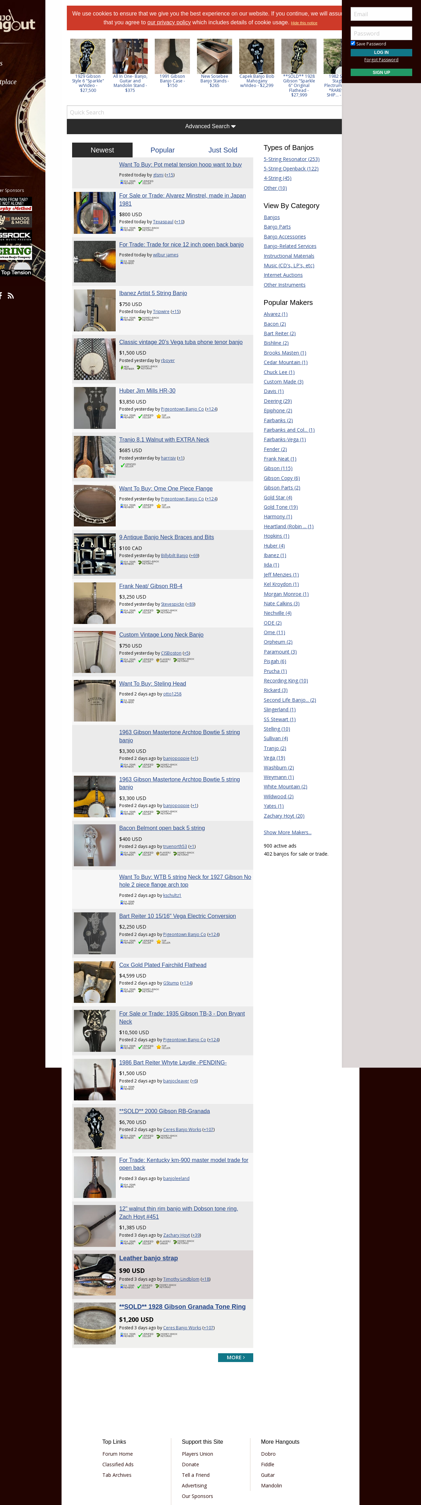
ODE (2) (267, 631)
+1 (192, 453)
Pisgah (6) (269, 669)
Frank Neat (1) (274, 467)
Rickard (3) (270, 698)
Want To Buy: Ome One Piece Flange (177, 478)
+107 (220, 1067)
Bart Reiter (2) (274, 341)
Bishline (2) (270, 351)
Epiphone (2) (272, 419)
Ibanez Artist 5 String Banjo (165, 302)
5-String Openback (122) (285, 177)
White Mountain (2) (279, 795)
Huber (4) (268, 554)
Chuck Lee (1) (273, 380)
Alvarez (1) (270, 322)
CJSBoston (183, 625)
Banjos (266, 225)
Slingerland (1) (274, 717)
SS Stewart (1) (274, 727)
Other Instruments (279, 293)
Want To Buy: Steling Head (164, 650)
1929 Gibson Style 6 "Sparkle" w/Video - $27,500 (106, 92)
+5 (198, 625)
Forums (26, 63)
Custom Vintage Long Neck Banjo (173, 607)
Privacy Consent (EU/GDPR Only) (247, 1448)
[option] (105, 74)
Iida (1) (265, 573)
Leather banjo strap (160, 1182)
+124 (223, 410)
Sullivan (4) (270, 746)
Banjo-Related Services (284, 254)
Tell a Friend (201, 1396)
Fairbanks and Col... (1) (283, 438)
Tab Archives (131, 1396)
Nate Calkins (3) (276, 611)
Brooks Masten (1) (279, 361)
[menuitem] (39, 63)
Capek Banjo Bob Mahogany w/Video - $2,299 (274, 89)
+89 (202, 582)
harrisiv (180, 453)
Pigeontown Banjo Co (194, 410)
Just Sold (220, 158)
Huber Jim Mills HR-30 (159, 392)
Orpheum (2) (272, 650)
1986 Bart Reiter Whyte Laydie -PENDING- (184, 1006)
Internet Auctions (277, 283)
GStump (183, 934)
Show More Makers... (282, 840)
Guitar (263, 1396)
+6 (205, 1024)
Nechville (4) (272, 621)
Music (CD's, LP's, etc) (283, 273)
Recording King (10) (280, 689)
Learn (23, 100)
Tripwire (173, 320)
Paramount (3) (274, 660)
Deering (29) (272, 409)
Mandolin (266, 1406)
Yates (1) (268, 814)
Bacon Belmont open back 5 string (174, 787)
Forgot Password (381, 60)
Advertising (199, 1406)
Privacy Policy (188, 1448)
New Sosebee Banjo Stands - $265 (232, 89)
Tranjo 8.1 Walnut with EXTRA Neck (176, 435)
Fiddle (262, 1385)
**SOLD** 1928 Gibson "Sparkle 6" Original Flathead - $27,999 (317, 94)
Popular (169, 158)
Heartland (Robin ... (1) (283, 534)
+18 (217, 1203)
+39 (207, 1161)
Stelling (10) (271, 737)
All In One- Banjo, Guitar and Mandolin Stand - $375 (148, 92)
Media (24, 119)
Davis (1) (268, 399)
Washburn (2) (273, 776)
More (22, 138)
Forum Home (132, 1375)
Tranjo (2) (269, 756)
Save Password (368, 44)
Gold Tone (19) (275, 515)
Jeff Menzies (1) (275, 583)
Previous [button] (87, 78)
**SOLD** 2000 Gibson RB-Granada (176, 1049)
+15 (181, 191)
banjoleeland (188, 1110)
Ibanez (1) (269, 563)
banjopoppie (188, 719)
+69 (206, 539)
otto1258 (184, 660)
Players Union (202, 1375)
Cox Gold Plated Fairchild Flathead (174, 916)
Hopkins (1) (270, 544)
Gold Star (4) (272, 505)
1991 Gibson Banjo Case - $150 (190, 89)
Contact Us (199, 1427)
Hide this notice (210, 32)
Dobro (263, 1375)
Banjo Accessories (279, 245)
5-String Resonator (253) (286, 167)
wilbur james (177, 277)
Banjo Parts (271, 235)
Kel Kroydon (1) (275, 592)
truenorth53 (187, 805)
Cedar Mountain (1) (280, 370)
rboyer (179, 371)
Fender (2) (269, 457)
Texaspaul (175, 238)
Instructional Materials (283, 264)
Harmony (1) (272, 525)
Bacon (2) (269, 332)
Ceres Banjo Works (194, 1067)
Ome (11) (268, 640)
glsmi (170, 191)
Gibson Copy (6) (276, 486)
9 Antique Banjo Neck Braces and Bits (178, 521)
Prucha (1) (269, 679)
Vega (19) (268, 766)
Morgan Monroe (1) (280, 602)
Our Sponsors (202, 1417)
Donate (195, 1385)
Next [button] (326, 78)
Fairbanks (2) (272, 428)
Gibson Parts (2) (276, 496)
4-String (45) (272, 186)
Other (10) (269, 196)
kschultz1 (184, 848)
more (230, 1278)
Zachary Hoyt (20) (278, 824)
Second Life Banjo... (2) (284, 708)
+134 (198, 934)
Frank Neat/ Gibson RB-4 (162, 564)
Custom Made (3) (278, 390)
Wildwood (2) (273, 804)
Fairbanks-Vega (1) (279, 447)
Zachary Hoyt (188, 1161)
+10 (191, 238)
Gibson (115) (272, 476)
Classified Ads (132, 1385)
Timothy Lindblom (193, 1203)
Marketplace (32, 82)
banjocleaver (188, 1024)
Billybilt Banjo (186, 539)
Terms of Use (152, 1448)
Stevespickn (184, 582)
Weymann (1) (273, 785)
